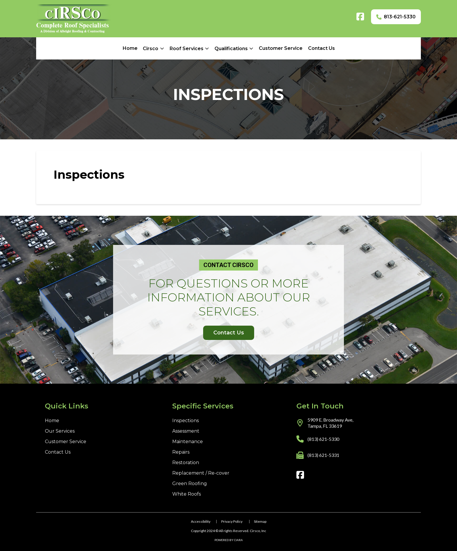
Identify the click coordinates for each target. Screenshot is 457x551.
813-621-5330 (400, 17)
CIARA (238, 540)
